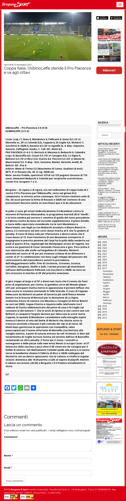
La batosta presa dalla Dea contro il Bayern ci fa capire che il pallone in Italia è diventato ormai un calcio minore (108, 171)
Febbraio (107, 300)
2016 (104, 306)
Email (7, 467)
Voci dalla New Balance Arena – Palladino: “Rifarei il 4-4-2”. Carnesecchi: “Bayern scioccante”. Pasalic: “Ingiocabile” (109, 181)
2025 (104, 245)
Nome (7, 455)
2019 (104, 262)
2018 (104, 265)
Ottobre (107, 277)
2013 (104, 314)
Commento (10, 436)
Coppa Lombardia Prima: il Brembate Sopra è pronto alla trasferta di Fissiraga (109, 215)
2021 (104, 256)
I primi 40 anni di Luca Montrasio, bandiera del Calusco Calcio (107, 226)
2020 (104, 259)
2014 (104, 311)
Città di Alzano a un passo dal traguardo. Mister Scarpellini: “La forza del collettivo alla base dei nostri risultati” (108, 152)
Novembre (108, 274)
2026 (104, 242)
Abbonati (109, 70)
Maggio (106, 291)
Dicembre (108, 271)
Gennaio (107, 303)
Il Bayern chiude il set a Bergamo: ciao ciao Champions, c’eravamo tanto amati (108, 207)
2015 (104, 308)
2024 (104, 248)
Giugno (106, 288)
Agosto (106, 282)
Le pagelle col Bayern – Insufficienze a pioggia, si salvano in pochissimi (107, 199)
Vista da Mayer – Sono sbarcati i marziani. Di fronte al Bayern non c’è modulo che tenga (109, 191)
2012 (104, 317)
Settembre (108, 280)
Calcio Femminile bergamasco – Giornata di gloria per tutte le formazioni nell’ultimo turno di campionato (109, 162)
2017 (104, 268)
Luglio (106, 285)
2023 (104, 251)
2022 (104, 253)
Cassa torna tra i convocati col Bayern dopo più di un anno (109, 221)
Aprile (106, 294)
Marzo (106, 297)
